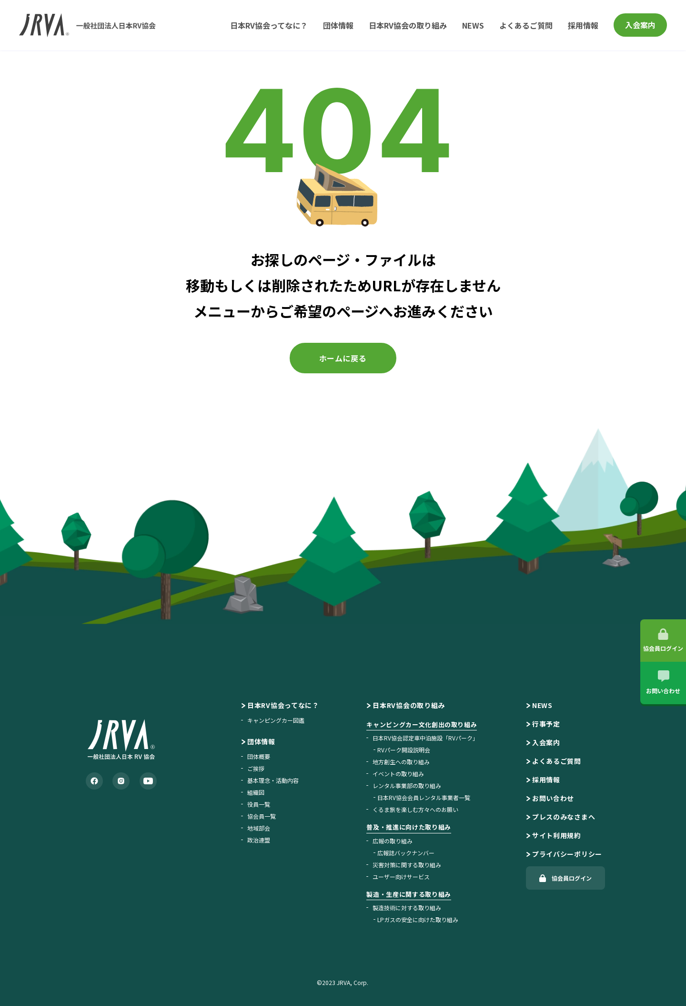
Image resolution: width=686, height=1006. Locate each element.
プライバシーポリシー (567, 854)
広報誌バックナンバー (405, 853)
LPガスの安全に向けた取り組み (417, 919)
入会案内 (640, 25)
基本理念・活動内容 (273, 780)
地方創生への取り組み (401, 762)
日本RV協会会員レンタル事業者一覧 (423, 797)
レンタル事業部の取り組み (407, 785)
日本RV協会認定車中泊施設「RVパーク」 (425, 738)
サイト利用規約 (556, 835)
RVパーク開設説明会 (403, 750)
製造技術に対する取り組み (407, 907)
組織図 (255, 792)
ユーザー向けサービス (401, 877)
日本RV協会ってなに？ (269, 25)
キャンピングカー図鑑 (275, 720)
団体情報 (338, 25)
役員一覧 (258, 804)
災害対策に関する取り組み (407, 865)
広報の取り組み (393, 841)
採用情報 (583, 25)
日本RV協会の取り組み (408, 25)
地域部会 (258, 828)
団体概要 (258, 756)
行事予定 (546, 724)
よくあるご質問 (526, 25)
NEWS (473, 25)
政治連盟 (258, 840)
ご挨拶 (255, 768)
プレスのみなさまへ (563, 816)
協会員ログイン (572, 878)
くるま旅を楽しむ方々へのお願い (415, 809)
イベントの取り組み (398, 774)
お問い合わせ (553, 798)
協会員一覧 (261, 816)
